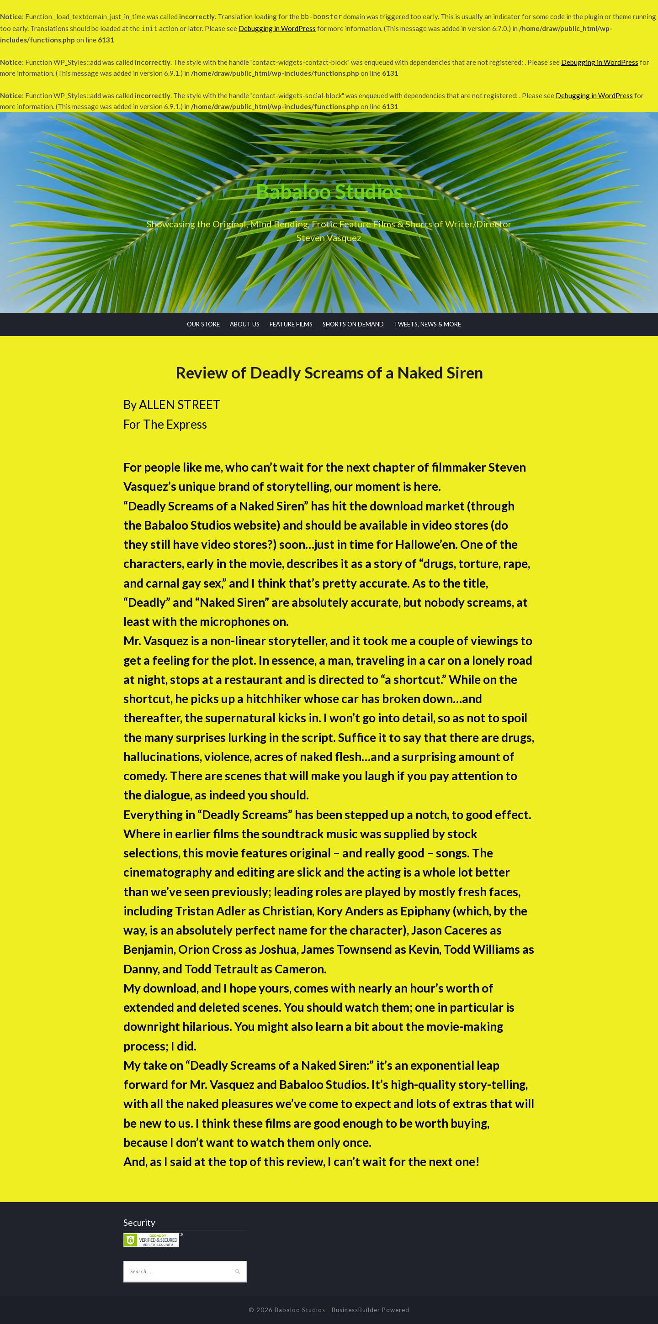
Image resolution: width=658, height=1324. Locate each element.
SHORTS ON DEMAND (353, 324)
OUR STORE (203, 324)
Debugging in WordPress (277, 28)
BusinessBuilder (356, 1309)
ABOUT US (245, 324)
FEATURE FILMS (291, 324)
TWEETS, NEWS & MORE (427, 324)
